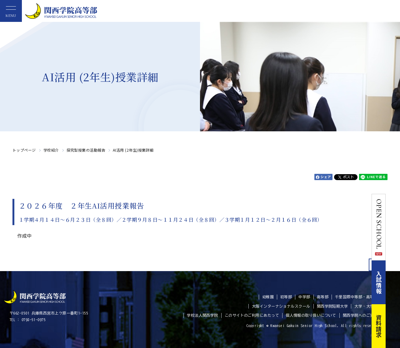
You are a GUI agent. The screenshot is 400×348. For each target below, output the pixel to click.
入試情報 (393, 282)
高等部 (322, 297)
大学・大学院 (366, 306)
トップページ (24, 150)
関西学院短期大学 (332, 306)
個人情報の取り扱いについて (311, 315)
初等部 (286, 297)
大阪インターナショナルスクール (281, 306)
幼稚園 (268, 297)
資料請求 (393, 326)
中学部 (304, 297)
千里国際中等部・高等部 (356, 297)
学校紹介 (51, 150)
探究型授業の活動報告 (86, 150)
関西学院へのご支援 (360, 315)
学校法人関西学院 (202, 315)
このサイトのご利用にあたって (252, 315)
